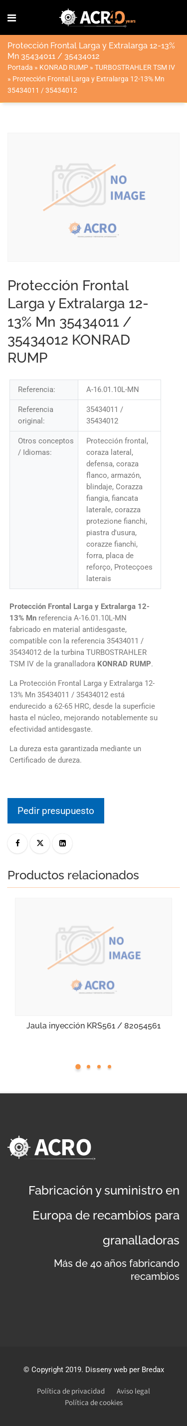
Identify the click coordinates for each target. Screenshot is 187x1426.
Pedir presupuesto (55, 810)
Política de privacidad (71, 1391)
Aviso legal (133, 1391)
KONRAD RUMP (63, 67)
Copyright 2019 (56, 1369)
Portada (20, 67)
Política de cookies (94, 1403)
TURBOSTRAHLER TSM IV (135, 67)
